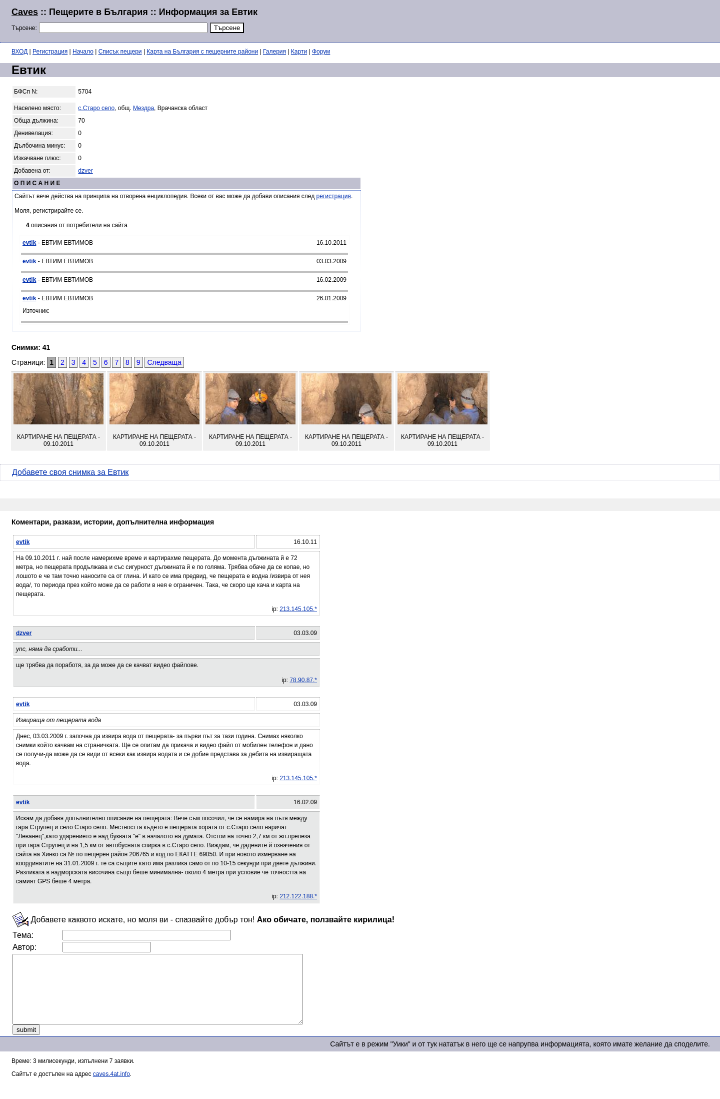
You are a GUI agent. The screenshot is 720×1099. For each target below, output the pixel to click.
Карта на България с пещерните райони (202, 51)
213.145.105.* (298, 609)
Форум (321, 51)
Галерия (274, 51)
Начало (83, 51)
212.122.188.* (298, 896)
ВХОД (20, 51)
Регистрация (50, 51)
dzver (85, 170)
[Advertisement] (587, 20)
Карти (299, 51)
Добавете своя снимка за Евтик (70, 472)
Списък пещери (120, 51)
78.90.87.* (303, 680)
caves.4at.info (111, 1087)
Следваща (164, 362)
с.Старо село (96, 108)
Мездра (143, 108)
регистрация (333, 196)
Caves (25, 12)
